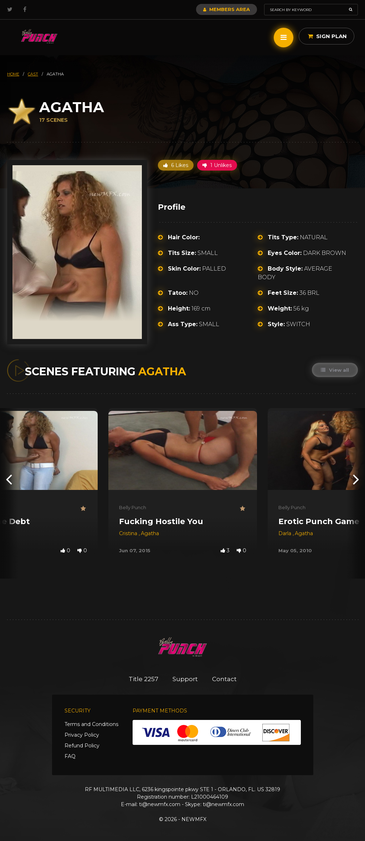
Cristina (129, 533)
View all (335, 370)
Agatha (150, 533)
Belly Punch (132, 507)
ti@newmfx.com (159, 804)
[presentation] (9, 478)
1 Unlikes (217, 165)
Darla (285, 533)
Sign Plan (327, 36)
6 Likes (175, 165)
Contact (224, 679)
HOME (13, 74)
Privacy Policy (82, 735)
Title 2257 (143, 679)
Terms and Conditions (91, 724)
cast (33, 74)
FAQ (70, 756)
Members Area (226, 9)
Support (185, 679)
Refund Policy (82, 745)
